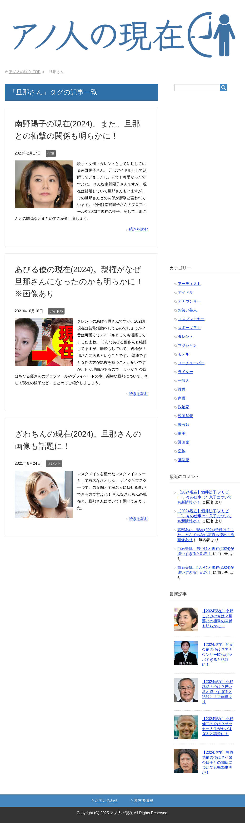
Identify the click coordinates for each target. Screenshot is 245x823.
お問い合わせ (106, 800)
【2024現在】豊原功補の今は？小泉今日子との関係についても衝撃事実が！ (217, 762)
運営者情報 (143, 800)
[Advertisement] (204, 178)
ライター (185, 372)
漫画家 (183, 442)
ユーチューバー (191, 363)
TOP (24, 72)
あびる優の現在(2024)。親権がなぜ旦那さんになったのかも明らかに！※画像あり (81, 281)
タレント (54, 463)
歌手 (181, 433)
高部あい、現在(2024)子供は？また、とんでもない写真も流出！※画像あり (206, 535)
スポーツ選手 (189, 328)
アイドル (56, 311)
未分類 (183, 425)
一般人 (183, 381)
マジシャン (187, 345)
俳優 (50, 153)
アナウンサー (189, 301)
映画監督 (185, 416)
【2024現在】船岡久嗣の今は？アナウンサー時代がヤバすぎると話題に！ (217, 655)
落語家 (183, 460)
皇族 (181, 451)
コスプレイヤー (191, 319)
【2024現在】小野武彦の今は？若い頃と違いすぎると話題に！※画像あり (217, 692)
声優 (181, 398)
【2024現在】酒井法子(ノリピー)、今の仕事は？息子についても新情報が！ (204, 497)
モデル (183, 354)
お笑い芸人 (187, 310)
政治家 (183, 407)
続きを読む (138, 229)
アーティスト (189, 284)
